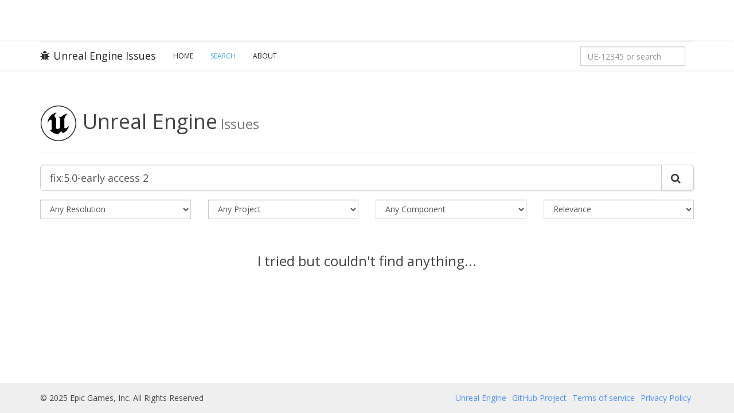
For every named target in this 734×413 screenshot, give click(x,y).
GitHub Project (539, 397)
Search (223, 56)
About (265, 56)
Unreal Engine (480, 397)
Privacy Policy (666, 397)
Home (183, 56)
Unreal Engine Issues (98, 56)
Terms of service (603, 397)
